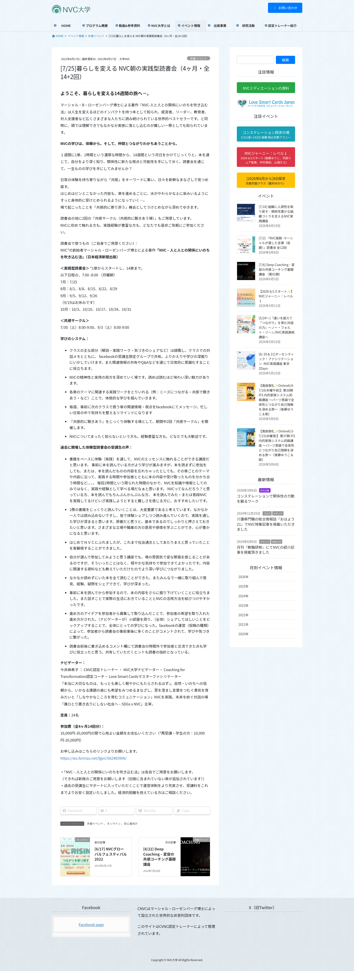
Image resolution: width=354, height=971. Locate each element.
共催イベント (198, 58)
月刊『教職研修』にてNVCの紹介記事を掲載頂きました (265, 549)
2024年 (243, 596)
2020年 (243, 634)
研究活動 (264, 490)
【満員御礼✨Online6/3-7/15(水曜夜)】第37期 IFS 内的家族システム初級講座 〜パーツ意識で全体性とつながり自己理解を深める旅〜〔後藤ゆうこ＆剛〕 (277, 445)
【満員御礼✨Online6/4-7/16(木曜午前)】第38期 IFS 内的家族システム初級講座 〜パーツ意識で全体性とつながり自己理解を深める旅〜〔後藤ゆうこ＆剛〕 (276, 399)
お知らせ (276, 541)
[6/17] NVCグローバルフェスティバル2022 (111, 854)
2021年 (243, 624)
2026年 (243, 576)
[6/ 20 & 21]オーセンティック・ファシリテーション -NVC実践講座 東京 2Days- (276, 361)
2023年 (243, 605)
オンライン (113, 823)
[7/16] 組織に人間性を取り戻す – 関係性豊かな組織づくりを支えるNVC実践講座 (276, 213)
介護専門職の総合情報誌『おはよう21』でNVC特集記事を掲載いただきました (266, 524)
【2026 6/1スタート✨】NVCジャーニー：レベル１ (276, 296)
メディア (277, 513)
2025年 (243, 586)
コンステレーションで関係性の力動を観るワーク (265, 498)
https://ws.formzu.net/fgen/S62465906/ (93, 758)
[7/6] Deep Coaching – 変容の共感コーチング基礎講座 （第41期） (277, 269)
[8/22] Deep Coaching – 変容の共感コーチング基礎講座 (159, 856)
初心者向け (130, 823)
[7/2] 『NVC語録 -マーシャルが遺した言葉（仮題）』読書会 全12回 (276, 243)
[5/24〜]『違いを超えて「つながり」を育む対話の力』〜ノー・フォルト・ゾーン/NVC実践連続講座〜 (276, 327)
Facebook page (91, 924)
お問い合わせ (285, 7)
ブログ (267, 513)
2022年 (243, 615)
